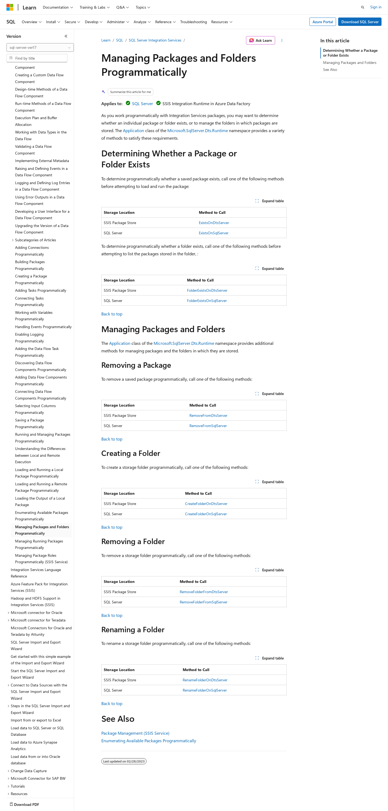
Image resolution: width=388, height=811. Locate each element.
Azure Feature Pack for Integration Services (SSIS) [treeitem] (39, 556)
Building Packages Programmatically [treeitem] (30, 233)
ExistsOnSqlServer (213, 232)
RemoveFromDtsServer (208, 415)
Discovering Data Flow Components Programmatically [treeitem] (40, 335)
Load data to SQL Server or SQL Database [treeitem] (37, 700)
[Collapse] (66, 36)
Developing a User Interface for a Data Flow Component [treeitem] (42, 183)
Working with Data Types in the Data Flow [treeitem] (41, 104)
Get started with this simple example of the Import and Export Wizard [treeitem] (41, 628)
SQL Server (142, 103)
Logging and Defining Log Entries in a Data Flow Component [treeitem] (42, 154)
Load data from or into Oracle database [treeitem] (35, 728)
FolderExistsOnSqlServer (207, 300)
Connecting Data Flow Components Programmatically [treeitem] (40, 363)
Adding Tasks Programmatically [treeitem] (40, 258)
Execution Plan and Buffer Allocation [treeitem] (36, 89)
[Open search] (362, 7)
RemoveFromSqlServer (208, 425)
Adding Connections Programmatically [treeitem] (32, 219)
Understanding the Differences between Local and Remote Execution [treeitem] (40, 423)
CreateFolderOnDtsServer (206, 503)
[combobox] (40, 47)
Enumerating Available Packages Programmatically (148, 740)
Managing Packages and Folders (349, 62)
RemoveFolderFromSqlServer (203, 601)
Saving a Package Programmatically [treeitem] (29, 392)
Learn (105, 40)
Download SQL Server (360, 21)
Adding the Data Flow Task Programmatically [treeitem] (37, 320)
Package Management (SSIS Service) (135, 733)
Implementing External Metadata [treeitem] (42, 129)
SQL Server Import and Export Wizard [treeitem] (36, 614)
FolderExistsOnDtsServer (207, 290)
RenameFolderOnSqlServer (205, 690)
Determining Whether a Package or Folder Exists (350, 53)
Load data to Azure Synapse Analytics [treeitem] (34, 714)
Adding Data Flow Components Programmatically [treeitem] (41, 349)
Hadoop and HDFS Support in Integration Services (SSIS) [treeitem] (35, 570)
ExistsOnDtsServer (214, 222)
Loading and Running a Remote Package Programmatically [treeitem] (41, 456)
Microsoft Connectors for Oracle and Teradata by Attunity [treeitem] (41, 600)
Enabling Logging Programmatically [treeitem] (29, 306)
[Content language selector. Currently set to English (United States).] (31, 803)
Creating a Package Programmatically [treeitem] (31, 248)
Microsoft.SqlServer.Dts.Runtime (197, 130)
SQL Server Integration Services (155, 40)
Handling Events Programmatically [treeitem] (43, 295)
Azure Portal (323, 21)
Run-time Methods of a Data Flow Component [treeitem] (43, 75)
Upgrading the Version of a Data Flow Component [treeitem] (41, 197)
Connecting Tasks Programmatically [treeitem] (29, 270)
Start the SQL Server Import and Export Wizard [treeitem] (38, 642)
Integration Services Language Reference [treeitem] (36, 541)
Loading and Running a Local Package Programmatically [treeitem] (39, 441)
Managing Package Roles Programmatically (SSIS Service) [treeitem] (41, 527)
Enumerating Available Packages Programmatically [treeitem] (41, 484)
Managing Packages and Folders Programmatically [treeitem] (42, 498)
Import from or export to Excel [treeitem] (36, 688)
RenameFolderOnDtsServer (205, 679)
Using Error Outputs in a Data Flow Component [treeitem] (39, 169)
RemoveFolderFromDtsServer (204, 591)
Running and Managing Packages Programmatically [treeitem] (42, 406)
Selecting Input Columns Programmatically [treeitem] (35, 377)
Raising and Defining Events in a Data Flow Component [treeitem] (41, 140)
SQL (119, 40)
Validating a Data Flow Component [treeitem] (33, 118)
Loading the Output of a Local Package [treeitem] (40, 470)
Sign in (376, 6)
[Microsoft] (9, 7)
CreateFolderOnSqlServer (206, 513)
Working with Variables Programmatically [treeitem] (34, 284)
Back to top (111, 314)
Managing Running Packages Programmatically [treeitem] (39, 513)
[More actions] (282, 40)
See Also (330, 69)
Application (133, 130)
